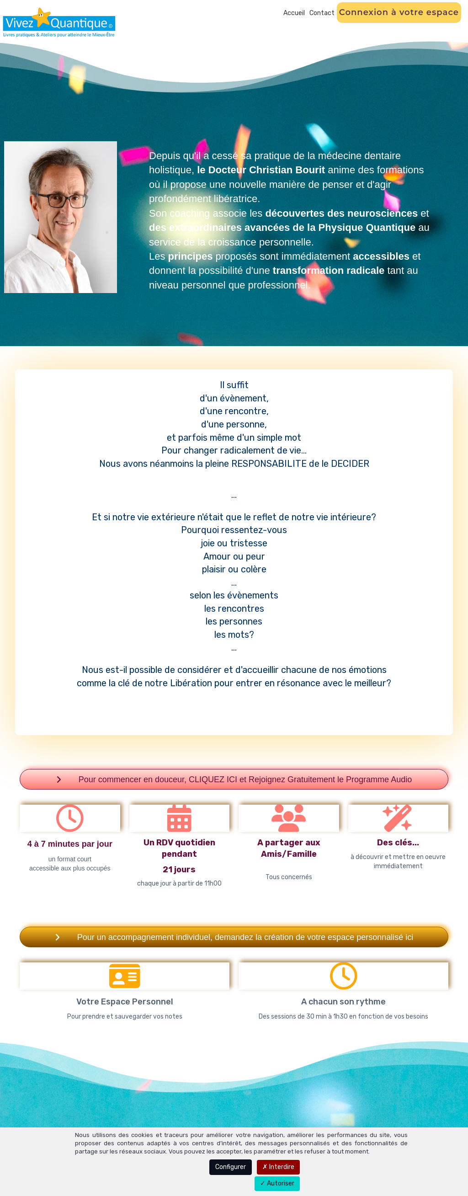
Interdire (278, 1167)
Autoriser (277, 1183)
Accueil (294, 13)
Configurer (230, 1167)
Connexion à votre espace (399, 12)
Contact (322, 13)
